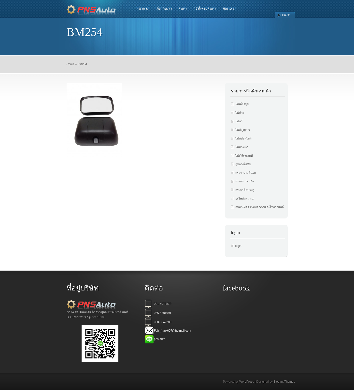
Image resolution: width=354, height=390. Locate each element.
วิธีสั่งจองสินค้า (205, 8)
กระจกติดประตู (244, 190)
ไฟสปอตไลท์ (243, 138)
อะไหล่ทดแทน (244, 198)
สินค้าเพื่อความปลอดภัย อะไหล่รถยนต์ (259, 207)
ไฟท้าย (239, 112)
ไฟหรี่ (238, 121)
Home (70, 64)
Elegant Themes (284, 381)
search (286, 14)
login (238, 246)
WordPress (246, 381)
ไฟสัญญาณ (242, 130)
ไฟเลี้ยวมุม (242, 104)
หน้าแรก (142, 8)
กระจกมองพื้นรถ (245, 173)
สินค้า (182, 8)
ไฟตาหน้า (241, 147)
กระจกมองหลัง (244, 181)
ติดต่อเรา (229, 8)
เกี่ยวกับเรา (164, 8)
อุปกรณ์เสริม (243, 164)
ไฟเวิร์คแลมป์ (244, 155)
